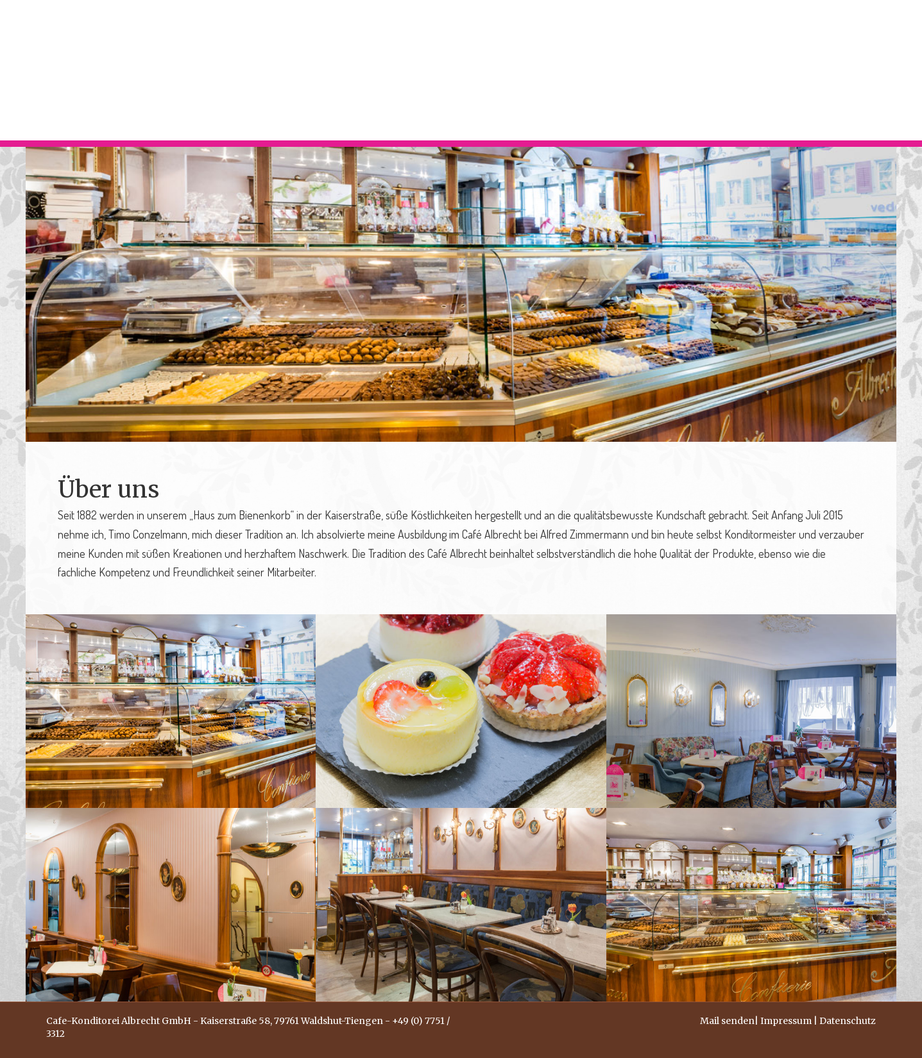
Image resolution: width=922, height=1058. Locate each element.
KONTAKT (837, 70)
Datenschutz (847, 1021)
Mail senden (727, 1021)
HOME (491, 70)
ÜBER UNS (760, 70)
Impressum (786, 1021)
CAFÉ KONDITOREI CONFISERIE (620, 70)
